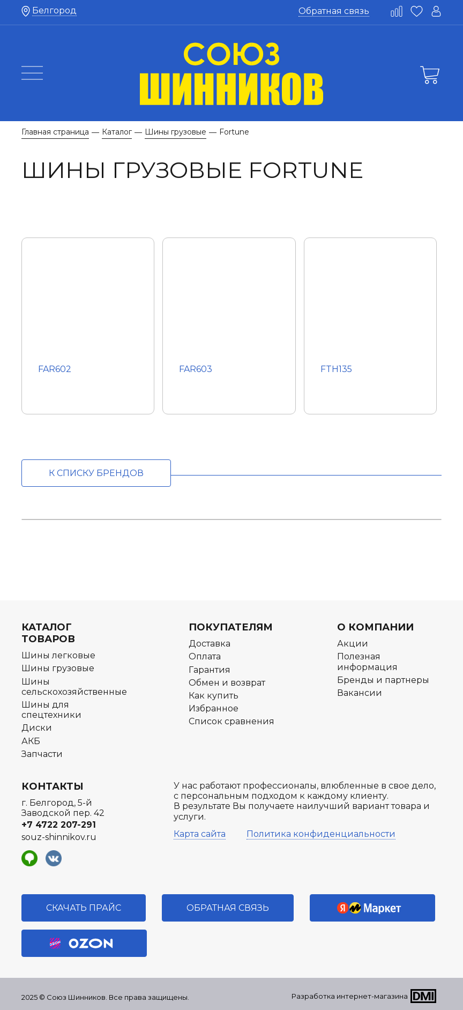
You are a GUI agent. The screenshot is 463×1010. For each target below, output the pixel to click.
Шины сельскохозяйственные (74, 687)
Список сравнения (231, 721)
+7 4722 (58, 825)
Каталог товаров (48, 633)
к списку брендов (96, 473)
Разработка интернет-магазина (350, 996)
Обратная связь (333, 11)
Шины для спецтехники (51, 710)
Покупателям (231, 627)
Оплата (205, 656)
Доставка (209, 643)
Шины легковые (58, 655)
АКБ (30, 741)
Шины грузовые (57, 668)
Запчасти (42, 754)
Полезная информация (367, 661)
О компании (375, 627)
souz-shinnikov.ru (58, 837)
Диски (36, 728)
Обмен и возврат (227, 683)
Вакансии (359, 693)
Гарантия (209, 670)
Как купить (213, 695)
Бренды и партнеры (383, 680)
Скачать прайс (83, 908)
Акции (352, 643)
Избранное (213, 708)
